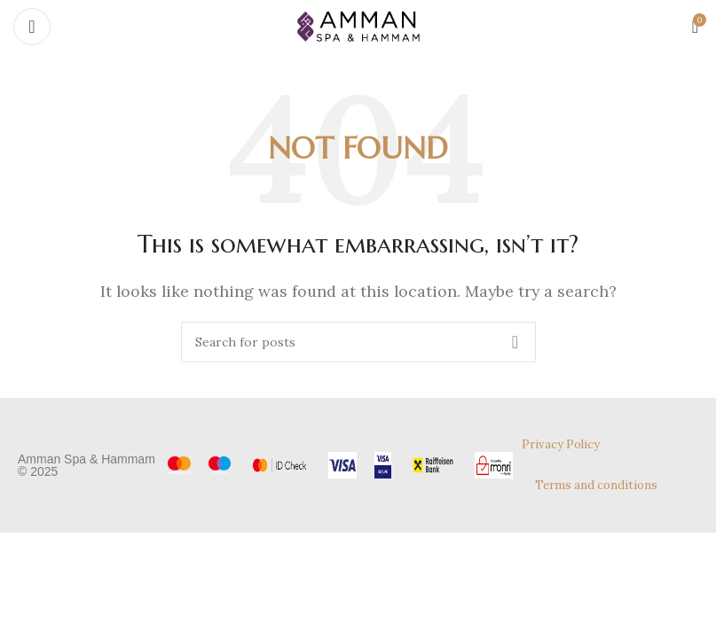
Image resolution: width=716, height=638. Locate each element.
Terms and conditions (596, 485)
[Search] (358, 342)
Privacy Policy (561, 444)
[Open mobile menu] (31, 26)
